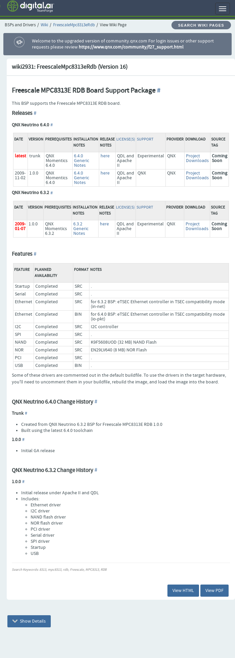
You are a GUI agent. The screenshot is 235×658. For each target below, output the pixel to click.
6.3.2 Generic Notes (80, 229)
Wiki (44, 25)
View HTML (183, 591)
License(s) (125, 139)
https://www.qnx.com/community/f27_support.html (131, 47)
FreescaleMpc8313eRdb (74, 25)
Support (145, 139)
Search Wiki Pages (201, 25)
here (105, 156)
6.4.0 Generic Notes (81, 160)
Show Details (29, 621)
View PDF (214, 591)
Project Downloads (197, 158)
